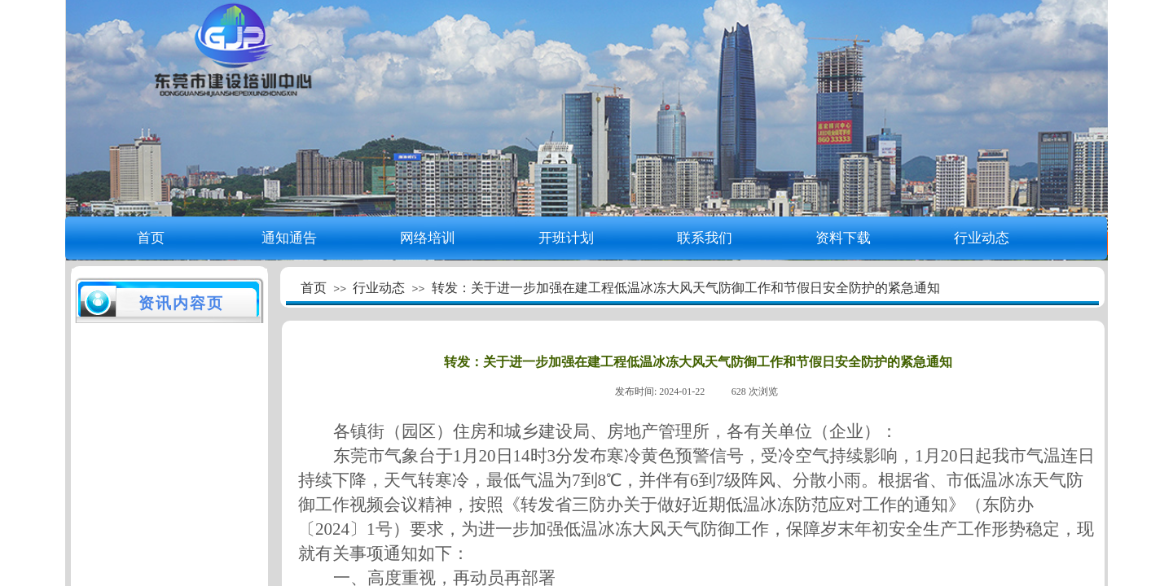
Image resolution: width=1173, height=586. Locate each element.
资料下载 (843, 238)
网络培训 (427, 238)
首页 (151, 238)
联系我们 (704, 238)
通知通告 (289, 238)
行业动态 (981, 238)
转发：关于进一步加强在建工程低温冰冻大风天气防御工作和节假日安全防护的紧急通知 (686, 288)
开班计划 (566, 238)
